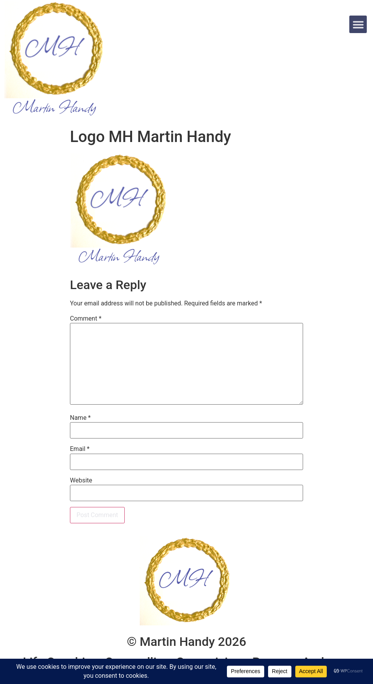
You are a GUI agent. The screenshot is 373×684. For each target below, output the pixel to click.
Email (79, 449)
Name (80, 418)
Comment (85, 319)
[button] (358, 24)
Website (81, 480)
